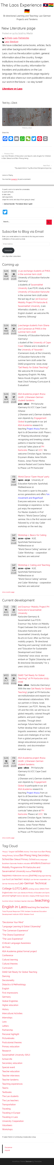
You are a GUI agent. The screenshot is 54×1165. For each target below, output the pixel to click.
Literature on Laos (12, 88)
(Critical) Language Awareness (16, 943)
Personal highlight (10, 1034)
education (27, 863)
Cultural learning (10, 959)
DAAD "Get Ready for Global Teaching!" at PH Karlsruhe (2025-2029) (33, 678)
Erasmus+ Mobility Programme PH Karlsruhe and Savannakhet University (26, 867)
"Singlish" (11, 852)
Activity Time (28, 852)
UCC (40, 450)
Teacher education (11, 1071)
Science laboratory (23, 896)
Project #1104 (33, 429)
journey (33, 875)
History (5, 1009)
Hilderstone (16, 876)
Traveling (6, 1109)
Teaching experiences (12, 1084)
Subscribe (8, 250)
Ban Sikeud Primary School (23, 859)
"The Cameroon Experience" (15, 930)
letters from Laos (15, 893)
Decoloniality (8, 980)
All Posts (8, 38)
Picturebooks (8, 1038)
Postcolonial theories (12, 1042)
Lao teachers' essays (20, 879)
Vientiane (27, 911)
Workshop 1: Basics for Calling (32, 535)
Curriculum (7, 968)
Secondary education (12, 1063)
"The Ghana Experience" (13, 935)
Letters (5, 1026)
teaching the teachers (38, 907)
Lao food (6, 879)
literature (14, 41)
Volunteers (7, 1125)
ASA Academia (25, 425)
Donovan (29, 1161)
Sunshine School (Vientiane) (11, 901)
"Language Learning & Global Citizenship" (21, 926)
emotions (36, 863)
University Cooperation (13, 1121)
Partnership (23, 38)
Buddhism (6, 863)
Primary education (10, 1046)
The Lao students (10, 1096)
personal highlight (9, 896)
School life (7, 1059)
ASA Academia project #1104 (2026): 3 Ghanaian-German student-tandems (31, 397)
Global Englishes (10, 1001)
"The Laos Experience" (12, 939)
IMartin (29, 33)
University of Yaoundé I (32, 350)
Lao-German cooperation (39, 879)
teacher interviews (27, 901)
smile (37, 896)
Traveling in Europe (11, 1113)
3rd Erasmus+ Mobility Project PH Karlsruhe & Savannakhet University (33, 302)
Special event (8, 1067)
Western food (29, 914)
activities (19, 851)
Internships (7, 1017)
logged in (14, 179)
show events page (8, 592)
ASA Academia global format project (19, 951)
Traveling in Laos (10, 1117)
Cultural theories (10, 964)
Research (6, 1051)
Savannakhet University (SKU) (16, 1055)
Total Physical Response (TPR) (13, 911)
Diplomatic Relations (16, 863)
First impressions (10, 993)
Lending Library (33, 889)
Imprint (7, 1150)
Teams (5, 1088)
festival (28, 871)
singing (32, 896)
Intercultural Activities (12, 1013)
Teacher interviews (11, 1075)
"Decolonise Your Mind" (13, 922)
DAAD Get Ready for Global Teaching (19, 972)
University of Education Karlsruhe (33, 292)
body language (41, 860)
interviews (25, 876)
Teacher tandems (10, 1080)
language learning (44, 876)
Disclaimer (8, 1147)
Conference (7, 955)
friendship (37, 871)
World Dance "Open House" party (33, 477)
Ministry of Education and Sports (39, 893)
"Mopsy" (5, 852)
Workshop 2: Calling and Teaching (34, 565)
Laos (15, 38)
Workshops (7, 1129)
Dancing (6, 976)
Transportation (9, 1104)
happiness (7, 875)
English (5, 988)
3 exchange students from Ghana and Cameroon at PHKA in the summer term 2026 (33, 328)
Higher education (10, 1005)
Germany (6, 997)
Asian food (37, 852)
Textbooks (7, 1092)
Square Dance (44, 896)
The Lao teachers (10, 1100)
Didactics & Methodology (14, 984)
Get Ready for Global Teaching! (33, 367)
